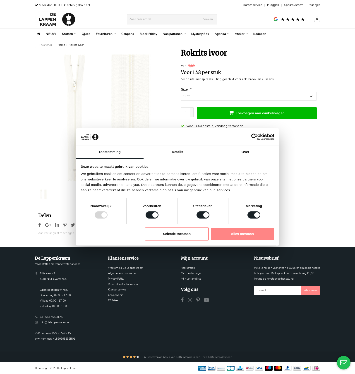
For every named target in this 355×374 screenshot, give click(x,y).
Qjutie (86, 34)
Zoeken (207, 19)
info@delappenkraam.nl (55, 322)
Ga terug (44, 45)
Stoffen (69, 34)
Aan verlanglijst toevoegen (56, 233)
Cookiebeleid (115, 295)
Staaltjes (314, 5)
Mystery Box (200, 34)
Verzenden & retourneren (123, 284)
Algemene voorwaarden (122, 273)
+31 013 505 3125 (51, 317)
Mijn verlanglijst (191, 278)
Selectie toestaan (177, 234)
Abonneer (310, 290)
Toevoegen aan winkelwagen (257, 113)
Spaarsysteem (293, 5)
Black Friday (148, 34)
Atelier (241, 34)
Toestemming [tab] (109, 152)
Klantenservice (252, 5)
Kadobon (259, 34)
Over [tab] (245, 152)
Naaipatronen (174, 34)
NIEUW (51, 34)
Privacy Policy (116, 278)
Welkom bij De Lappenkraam (126, 268)
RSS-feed (113, 300)
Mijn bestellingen (191, 273)
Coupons (127, 34)
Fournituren (106, 34)
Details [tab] (177, 152)
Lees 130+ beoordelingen (216, 357)
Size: (186, 89)
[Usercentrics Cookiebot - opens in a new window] (254, 137)
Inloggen (273, 5)
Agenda (222, 34)
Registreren (188, 268)
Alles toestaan (242, 234)
